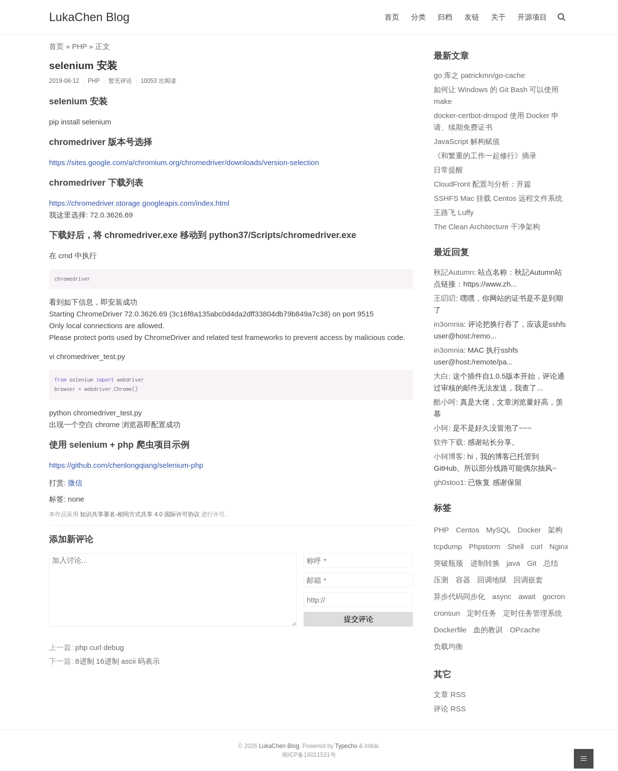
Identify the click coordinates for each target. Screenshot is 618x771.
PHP (79, 46)
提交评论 (358, 619)
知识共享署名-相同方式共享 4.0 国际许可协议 (139, 514)
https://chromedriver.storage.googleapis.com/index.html (139, 203)
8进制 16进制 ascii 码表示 (117, 661)
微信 (75, 483)
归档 (445, 17)
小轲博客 (448, 456)
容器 (463, 580)
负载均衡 (448, 646)
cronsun (447, 613)
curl (536, 546)
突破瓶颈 (448, 563)
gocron (553, 596)
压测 (441, 580)
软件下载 (448, 442)
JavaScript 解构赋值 (466, 141)
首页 (392, 17)
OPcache (525, 630)
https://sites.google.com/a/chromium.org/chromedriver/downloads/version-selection (184, 162)
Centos (467, 530)
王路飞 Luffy (453, 212)
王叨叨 (445, 298)
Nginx (558, 546)
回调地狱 (492, 580)
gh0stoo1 (449, 482)
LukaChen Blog (89, 17)
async (502, 596)
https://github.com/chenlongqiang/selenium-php (126, 465)
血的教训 (488, 630)
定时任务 (481, 613)
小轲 (441, 428)
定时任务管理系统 (532, 613)
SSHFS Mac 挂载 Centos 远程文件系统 (498, 198)
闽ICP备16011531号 (308, 754)
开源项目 (532, 17)
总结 (550, 563)
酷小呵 (445, 402)
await (527, 596)
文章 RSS (449, 694)
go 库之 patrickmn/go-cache (479, 75)
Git (531, 563)
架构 (555, 530)
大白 (441, 376)
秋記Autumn (454, 272)
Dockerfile (450, 630)
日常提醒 (448, 170)
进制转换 (485, 563)
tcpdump (448, 546)
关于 (498, 17)
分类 (418, 17)
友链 (471, 17)
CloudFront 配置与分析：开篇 (482, 184)
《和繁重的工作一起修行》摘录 (485, 155)
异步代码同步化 (459, 596)
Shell (515, 546)
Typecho (346, 746)
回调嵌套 (528, 580)
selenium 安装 (83, 65)
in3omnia (449, 324)
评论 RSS (449, 708)
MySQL (498, 530)
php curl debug (99, 647)
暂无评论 (120, 80)
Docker (529, 530)
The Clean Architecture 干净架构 (487, 226)
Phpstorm (484, 546)
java (513, 563)
